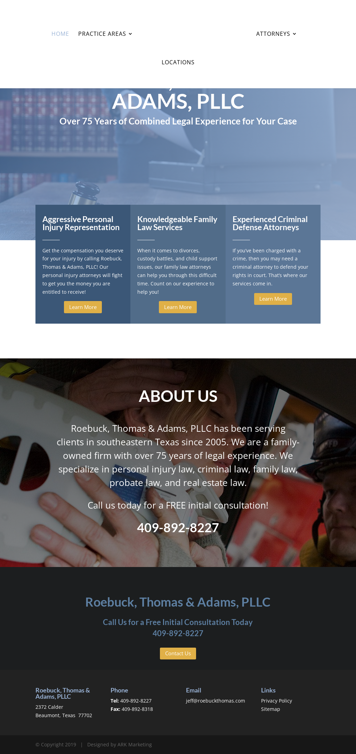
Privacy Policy (276, 700)
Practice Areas (103, 34)
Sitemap (270, 709)
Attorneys (273, 34)
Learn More (83, 306)
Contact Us (178, 653)
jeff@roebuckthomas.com (215, 700)
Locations (178, 62)
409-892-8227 (178, 633)
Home (61, 34)
